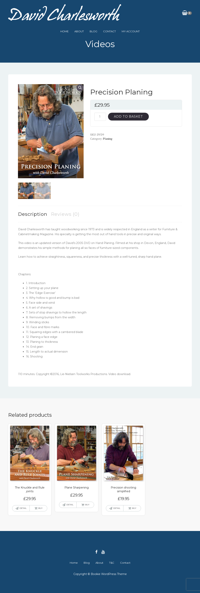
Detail (23, 508)
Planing (107, 138)
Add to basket (128, 116)
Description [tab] (32, 214)
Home (64, 31)
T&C (111, 562)
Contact (109, 31)
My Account (131, 31)
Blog (93, 31)
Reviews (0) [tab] (65, 214)
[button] (80, 87)
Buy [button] (40, 508)
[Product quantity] (100, 117)
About (79, 31)
